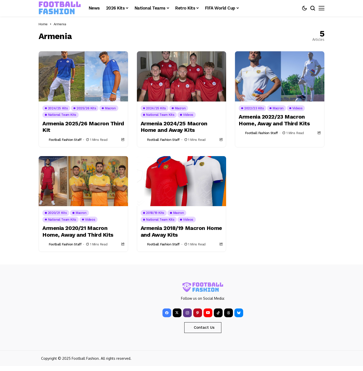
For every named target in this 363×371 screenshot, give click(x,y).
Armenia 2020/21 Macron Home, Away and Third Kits (77, 231)
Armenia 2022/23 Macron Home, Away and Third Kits (274, 120)
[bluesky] (238, 312)
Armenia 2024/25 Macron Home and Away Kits (174, 126)
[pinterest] (197, 312)
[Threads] (228, 312)
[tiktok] (218, 312)
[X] (177, 312)
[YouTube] (208, 312)
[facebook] (166, 312)
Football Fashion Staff (65, 140)
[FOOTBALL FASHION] (60, 8)
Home (43, 24)
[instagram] (187, 312)
